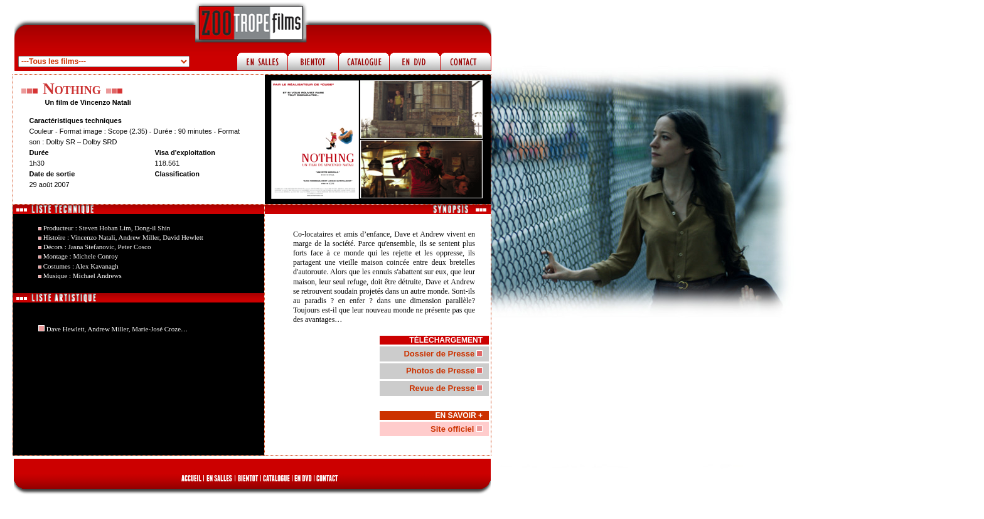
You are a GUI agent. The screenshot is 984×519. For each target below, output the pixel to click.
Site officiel (453, 429)
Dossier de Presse (439, 353)
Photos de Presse (440, 370)
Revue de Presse (441, 388)
